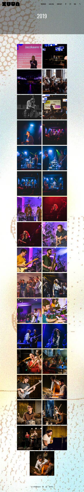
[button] (80, 4)
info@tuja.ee (36, 487)
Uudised (43, 4)
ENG (75, 4)
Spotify (51, 487)
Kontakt (59, 4)
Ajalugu (51, 4)
